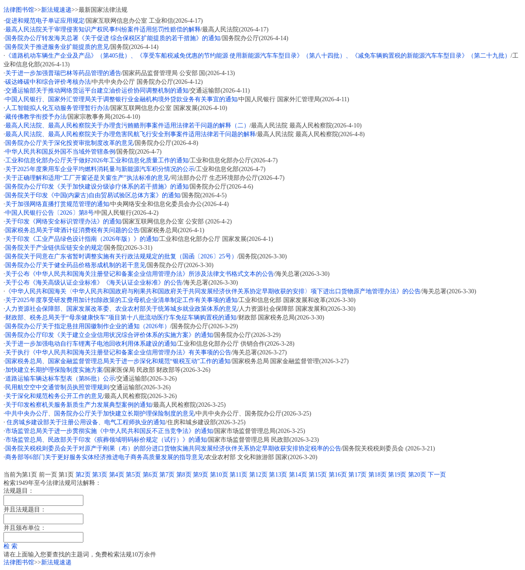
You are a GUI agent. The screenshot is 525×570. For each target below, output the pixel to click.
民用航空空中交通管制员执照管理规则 (57, 387)
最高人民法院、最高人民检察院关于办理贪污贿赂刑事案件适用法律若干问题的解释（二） (127, 125)
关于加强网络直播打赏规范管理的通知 (57, 204)
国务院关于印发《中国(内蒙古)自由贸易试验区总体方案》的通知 (92, 195)
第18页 (377, 474)
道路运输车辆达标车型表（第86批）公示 (60, 378)
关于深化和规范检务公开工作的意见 (54, 396)
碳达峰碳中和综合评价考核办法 (48, 82)
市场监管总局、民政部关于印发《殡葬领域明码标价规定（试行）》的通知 (106, 439)
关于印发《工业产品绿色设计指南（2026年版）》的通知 (81, 239)
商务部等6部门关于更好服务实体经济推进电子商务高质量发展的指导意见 (104, 457)
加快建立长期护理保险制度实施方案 (54, 370)
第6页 (150, 474)
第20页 (417, 474)
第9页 (200, 474)
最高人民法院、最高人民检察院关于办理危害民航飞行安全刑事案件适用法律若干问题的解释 (130, 134)
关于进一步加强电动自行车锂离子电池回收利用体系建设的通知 (90, 343)
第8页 (184, 474)
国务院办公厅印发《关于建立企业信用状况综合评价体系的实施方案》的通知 (109, 335)
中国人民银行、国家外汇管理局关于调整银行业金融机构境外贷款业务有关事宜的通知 (121, 99)
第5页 (133, 474)
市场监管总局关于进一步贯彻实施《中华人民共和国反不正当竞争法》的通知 (109, 431)
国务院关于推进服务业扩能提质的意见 (57, 47)
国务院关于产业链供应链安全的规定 (54, 247)
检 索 (10, 546)
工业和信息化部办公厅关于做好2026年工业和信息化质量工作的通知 (97, 160)
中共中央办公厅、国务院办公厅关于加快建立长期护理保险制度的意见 (100, 413)
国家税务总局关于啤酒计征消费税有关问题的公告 (72, 230)
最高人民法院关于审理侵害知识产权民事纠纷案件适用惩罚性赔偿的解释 (103, 29)
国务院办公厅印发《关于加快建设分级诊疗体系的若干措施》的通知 (97, 186)
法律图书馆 (18, 10)
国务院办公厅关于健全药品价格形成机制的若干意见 (75, 265)
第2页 (83, 474)
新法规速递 (56, 10)
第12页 (258, 474)
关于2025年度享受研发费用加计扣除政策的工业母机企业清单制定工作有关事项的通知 (121, 300)
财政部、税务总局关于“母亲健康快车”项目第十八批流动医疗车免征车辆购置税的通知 (121, 317)
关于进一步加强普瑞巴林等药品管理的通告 (63, 73)
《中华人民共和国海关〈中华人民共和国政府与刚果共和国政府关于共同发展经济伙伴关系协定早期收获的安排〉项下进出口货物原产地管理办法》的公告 (213, 291)
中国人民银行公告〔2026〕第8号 (49, 212)
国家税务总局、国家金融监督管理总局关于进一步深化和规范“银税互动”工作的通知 (117, 361)
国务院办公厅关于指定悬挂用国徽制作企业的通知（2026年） (87, 326)
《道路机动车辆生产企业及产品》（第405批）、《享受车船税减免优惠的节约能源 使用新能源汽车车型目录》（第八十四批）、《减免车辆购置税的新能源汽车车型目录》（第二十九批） (258, 55)
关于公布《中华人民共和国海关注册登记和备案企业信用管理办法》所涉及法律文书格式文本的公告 (139, 274)
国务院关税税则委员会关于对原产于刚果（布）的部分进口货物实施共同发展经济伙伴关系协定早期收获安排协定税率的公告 (173, 448)
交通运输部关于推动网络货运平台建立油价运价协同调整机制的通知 (97, 90)
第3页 (99, 474)
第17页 (357, 474)
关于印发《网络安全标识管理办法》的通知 (63, 221)
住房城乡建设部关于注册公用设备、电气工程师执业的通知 (85, 422)
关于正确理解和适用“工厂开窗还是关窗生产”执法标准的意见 (87, 178)
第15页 (318, 474)
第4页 (116, 474)
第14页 (298, 474)
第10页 (219, 474)
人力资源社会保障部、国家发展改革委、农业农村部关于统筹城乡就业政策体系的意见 (121, 309)
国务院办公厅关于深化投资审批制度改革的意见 (69, 143)
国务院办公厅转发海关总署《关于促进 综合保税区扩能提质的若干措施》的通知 (113, 38)
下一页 (437, 474)
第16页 (338, 474)
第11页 (238, 474)
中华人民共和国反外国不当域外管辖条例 (60, 151)
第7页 (167, 474)
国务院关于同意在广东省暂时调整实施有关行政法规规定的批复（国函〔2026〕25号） (121, 256)
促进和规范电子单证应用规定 (45, 20)
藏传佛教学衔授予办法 (35, 116)
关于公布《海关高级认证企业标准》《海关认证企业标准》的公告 (93, 282)
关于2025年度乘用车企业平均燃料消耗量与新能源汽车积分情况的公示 (100, 169)
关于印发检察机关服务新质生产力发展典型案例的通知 (78, 405)
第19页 (397, 474)
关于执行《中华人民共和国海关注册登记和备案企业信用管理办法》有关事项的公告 (118, 352)
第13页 (278, 474)
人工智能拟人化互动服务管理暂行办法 (57, 108)
